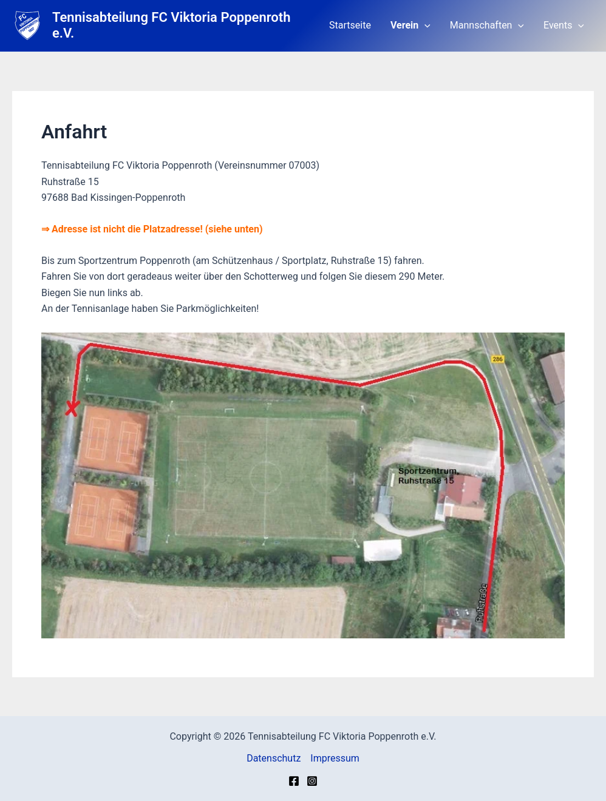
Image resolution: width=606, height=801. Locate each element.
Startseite (350, 25)
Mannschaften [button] (487, 25)
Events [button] (563, 25)
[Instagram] (312, 781)
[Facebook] (293, 781)
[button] (424, 25)
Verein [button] (410, 25)
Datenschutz (274, 758)
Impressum (334, 758)
